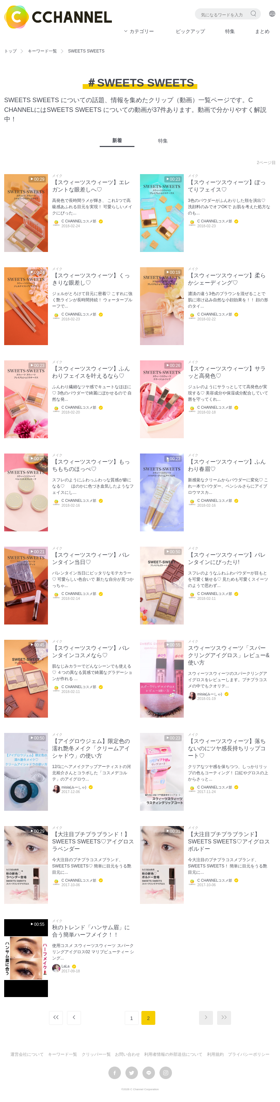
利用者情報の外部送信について (173, 1054)
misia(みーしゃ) (209, 694)
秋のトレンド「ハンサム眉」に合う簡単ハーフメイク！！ (91, 931)
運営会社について (27, 1054)
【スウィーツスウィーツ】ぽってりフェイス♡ (227, 186)
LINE (148, 1073)
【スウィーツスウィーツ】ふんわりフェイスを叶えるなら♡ (91, 372)
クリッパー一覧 (96, 1054)
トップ (10, 51)
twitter (131, 1073)
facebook (114, 1073)
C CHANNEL (58, 17)
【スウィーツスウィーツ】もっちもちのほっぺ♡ (91, 465)
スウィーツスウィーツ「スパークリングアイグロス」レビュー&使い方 (229, 655)
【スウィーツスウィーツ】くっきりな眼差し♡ (91, 279)
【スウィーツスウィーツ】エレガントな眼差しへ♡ (91, 186)
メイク (57, 176)
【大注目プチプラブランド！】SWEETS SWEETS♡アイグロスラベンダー (93, 841)
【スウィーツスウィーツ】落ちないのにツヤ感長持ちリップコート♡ (227, 748)
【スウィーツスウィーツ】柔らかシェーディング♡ (227, 279)
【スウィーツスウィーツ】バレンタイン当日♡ (91, 558)
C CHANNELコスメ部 (78, 221)
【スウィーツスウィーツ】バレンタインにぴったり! (227, 558)
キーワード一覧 (42, 51)
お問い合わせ (127, 1054)
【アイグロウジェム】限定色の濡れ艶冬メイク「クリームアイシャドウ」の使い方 (91, 748)
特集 (230, 31)
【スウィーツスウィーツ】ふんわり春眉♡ (227, 465)
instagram (165, 1073)
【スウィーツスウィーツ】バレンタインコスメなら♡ (91, 651)
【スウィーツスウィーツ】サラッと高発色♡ (227, 372)
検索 (253, 13)
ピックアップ (190, 31)
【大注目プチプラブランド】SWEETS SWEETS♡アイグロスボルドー (229, 841)
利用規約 (215, 1054)
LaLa (65, 966)
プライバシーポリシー (249, 1054)
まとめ (262, 31)
